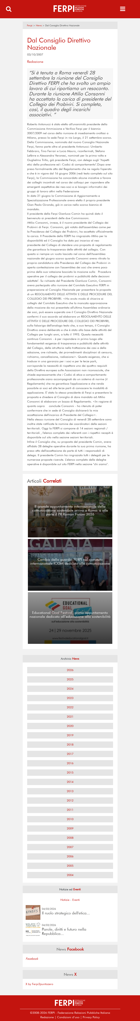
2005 (70, 865)
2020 (70, 726)
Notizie (64, 900)
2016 (70, 763)
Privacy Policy (91, 1017)
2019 (70, 735)
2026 (70, 670)
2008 (70, 837)
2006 (70, 856)
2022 (70, 707)
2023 (70, 698)
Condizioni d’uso (68, 1017)
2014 (70, 782)
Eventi (76, 900)
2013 (70, 791)
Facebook (32, 958)
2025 (70, 679)
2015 (70, 772)
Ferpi (29, 25)
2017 (70, 754)
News (39, 25)
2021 (70, 716)
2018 (70, 744)
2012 (70, 800)
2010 (70, 819)
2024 (70, 688)
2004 (70, 875)
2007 (70, 847)
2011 (70, 810)
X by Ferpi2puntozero (39, 984)
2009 (70, 828)
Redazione (47, 1017)
